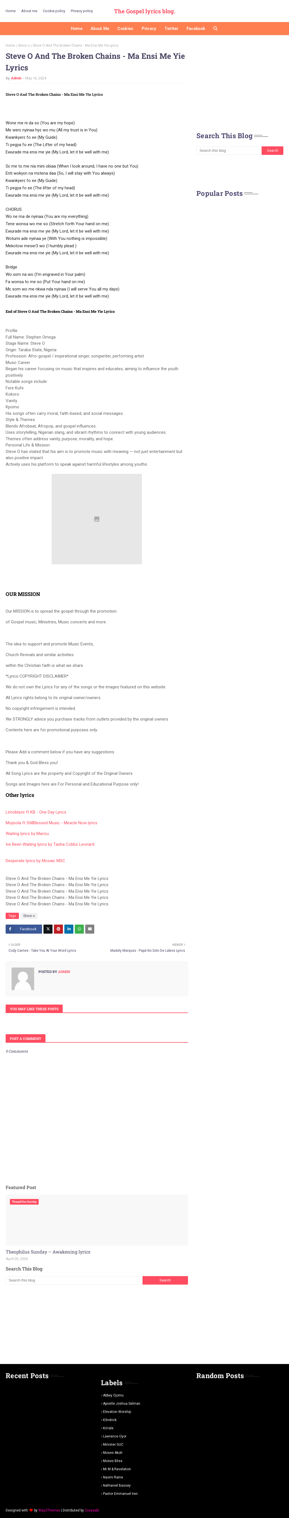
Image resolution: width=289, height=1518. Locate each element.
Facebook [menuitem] (196, 28)
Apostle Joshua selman (121, 1404)
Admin (16, 78)
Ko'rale (108, 1428)
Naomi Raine (113, 1477)
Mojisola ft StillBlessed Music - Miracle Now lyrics (51, 822)
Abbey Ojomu (113, 1395)
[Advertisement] (97, 1324)
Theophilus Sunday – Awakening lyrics (48, 1252)
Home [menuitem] (76, 28)
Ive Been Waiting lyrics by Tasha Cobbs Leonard (50, 844)
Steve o (24, 45)
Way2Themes (49, 1510)
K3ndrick (110, 1420)
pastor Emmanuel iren (120, 1494)
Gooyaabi (92, 1510)
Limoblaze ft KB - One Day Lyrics (36, 812)
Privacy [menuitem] (149, 28)
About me (29, 11)
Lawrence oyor (114, 1436)
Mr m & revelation (117, 1469)
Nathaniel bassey (117, 1485)
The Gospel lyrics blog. (144, 11)
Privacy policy (82, 11)
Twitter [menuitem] (171, 28)
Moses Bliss (112, 1461)
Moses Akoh (112, 1453)
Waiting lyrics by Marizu (27, 833)
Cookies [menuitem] (125, 28)
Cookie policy (54, 11)
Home (11, 11)
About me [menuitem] (100, 28)
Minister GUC (113, 1445)
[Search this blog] (74, 1280)
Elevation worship (117, 1412)
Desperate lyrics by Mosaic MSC (35, 860)
